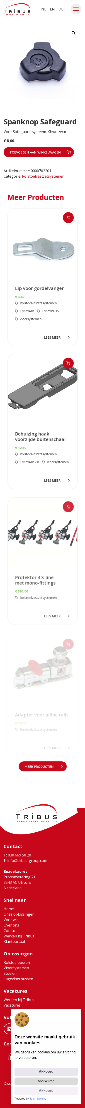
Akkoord (46, 1071)
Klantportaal (14, 941)
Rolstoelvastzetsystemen (43, 176)
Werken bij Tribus (19, 936)
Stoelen (10, 973)
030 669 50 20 (17, 855)
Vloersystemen (16, 967)
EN (52, 9)
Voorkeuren (46, 1081)
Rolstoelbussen (17, 962)
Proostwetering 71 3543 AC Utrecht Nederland (19, 882)
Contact (10, 930)
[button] (75, 9)
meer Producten (39, 766)
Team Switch (37, 1098)
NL (43, 9)
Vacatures (12, 1005)
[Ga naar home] (17, 9)
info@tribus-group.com (25, 860)
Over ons (11, 925)
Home (9, 908)
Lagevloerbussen (18, 978)
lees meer (53, 337)
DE (60, 9)
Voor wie (11, 919)
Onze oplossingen (19, 914)
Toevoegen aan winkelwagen (35, 152)
